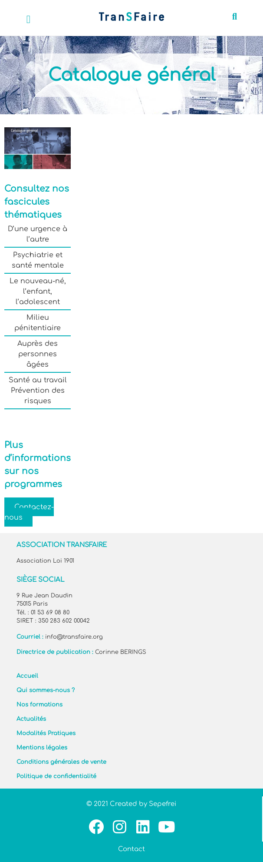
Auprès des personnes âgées (37, 354)
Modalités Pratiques (46, 733)
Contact (131, 849)
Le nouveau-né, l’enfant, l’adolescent (38, 291)
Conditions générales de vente (61, 762)
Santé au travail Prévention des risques (38, 390)
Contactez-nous (29, 512)
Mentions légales (41, 748)
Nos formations (39, 705)
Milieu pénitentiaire (37, 323)
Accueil (27, 676)
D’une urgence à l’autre (37, 234)
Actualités (31, 719)
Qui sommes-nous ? (45, 690)
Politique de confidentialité (56, 776)
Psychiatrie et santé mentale (38, 260)
